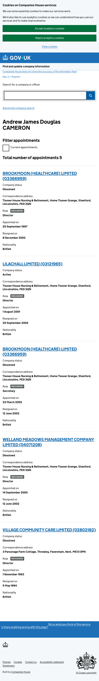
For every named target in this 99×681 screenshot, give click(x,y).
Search (90, 95)
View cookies (49, 46)
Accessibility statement (52, 662)
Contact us (31, 662)
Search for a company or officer (21, 84)
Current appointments (20, 148)
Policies (7, 662)
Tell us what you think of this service (69, 624)
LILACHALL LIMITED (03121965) (33, 263)
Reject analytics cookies (49, 38)
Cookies (18, 662)
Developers (9, 665)
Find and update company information (26, 66)
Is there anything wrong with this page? (24, 627)
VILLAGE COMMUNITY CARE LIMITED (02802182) (49, 529)
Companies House (20, 671)
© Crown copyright (86, 672)
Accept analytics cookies (49, 28)
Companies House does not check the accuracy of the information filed (40, 71)
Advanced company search (19, 108)
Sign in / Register (11, 76)
